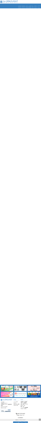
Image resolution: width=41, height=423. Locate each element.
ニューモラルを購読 (16, 422)
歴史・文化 (22, 406)
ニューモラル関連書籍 (24, 407)
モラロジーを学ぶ (23, 408)
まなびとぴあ (16, 405)
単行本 (22, 399)
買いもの (22, 422)
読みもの (26, 422)
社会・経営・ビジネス (24, 404)
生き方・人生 (23, 405)
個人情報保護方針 (20, 417)
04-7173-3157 (20, 414)
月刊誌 (15, 399)
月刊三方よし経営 (16, 404)
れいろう (15, 403)
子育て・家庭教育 (23, 403)
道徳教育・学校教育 (24, 401)
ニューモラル (16, 401)
